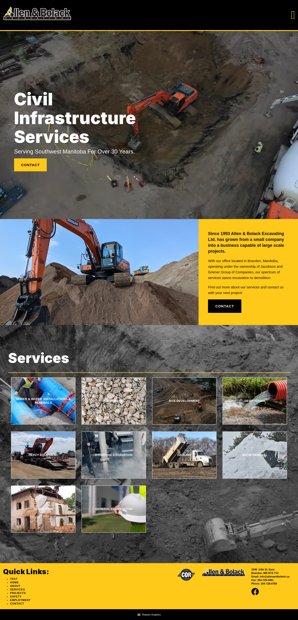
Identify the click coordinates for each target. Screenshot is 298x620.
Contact (30, 165)
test (14, 578)
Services (17, 589)
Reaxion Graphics (151, 614)
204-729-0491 (265, 580)
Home (14, 582)
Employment (20, 600)
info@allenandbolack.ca (275, 576)
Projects (18, 593)
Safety (16, 596)
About (15, 586)
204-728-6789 (269, 583)
